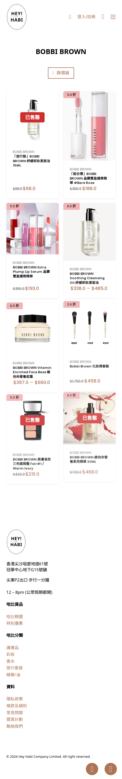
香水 (10, 661)
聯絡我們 (14, 726)
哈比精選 (14, 616)
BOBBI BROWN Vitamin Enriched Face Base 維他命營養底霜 (32, 361)
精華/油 (13, 675)
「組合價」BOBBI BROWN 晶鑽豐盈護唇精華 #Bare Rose (88, 178)
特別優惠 (14, 623)
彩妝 (10, 654)
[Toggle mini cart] (103, 16)
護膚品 (12, 647)
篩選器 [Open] (61, 73)
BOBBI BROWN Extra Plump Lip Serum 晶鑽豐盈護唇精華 (31, 267)
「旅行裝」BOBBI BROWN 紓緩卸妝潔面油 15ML (31, 161)
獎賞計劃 (14, 719)
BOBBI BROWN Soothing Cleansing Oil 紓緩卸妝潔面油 (87, 271)
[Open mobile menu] (113, 17)
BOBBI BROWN (24, 152)
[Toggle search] (70, 17)
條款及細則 (16, 706)
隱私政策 (14, 699)
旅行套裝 (14, 668)
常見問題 (14, 712)
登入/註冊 (86, 16)
